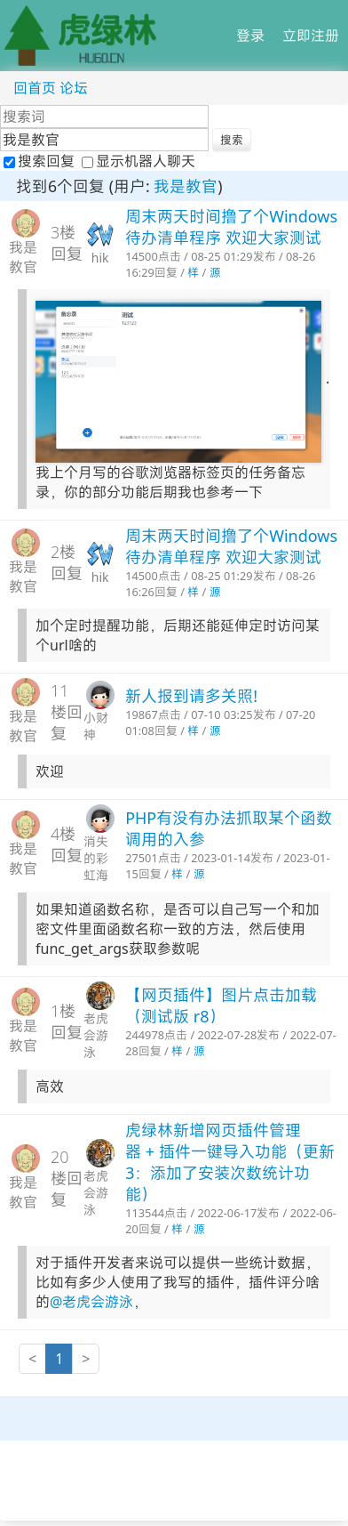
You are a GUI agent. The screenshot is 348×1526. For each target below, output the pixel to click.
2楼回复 (67, 562)
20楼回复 (67, 1178)
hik (100, 257)
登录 (250, 35)
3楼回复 (67, 243)
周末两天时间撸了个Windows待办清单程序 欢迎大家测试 (231, 227)
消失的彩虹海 (95, 858)
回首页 (34, 88)
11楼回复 (67, 712)
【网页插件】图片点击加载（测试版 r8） (221, 1005)
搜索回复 (41, 161)
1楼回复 (67, 1021)
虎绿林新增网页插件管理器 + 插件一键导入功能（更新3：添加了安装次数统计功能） (230, 1162)
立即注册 (310, 35)
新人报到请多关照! (191, 695)
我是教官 (186, 186)
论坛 (73, 88)
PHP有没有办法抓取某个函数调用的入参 (228, 828)
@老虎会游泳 (91, 1302)
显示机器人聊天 (138, 161)
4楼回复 (67, 844)
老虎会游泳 (95, 1035)
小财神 (95, 726)
